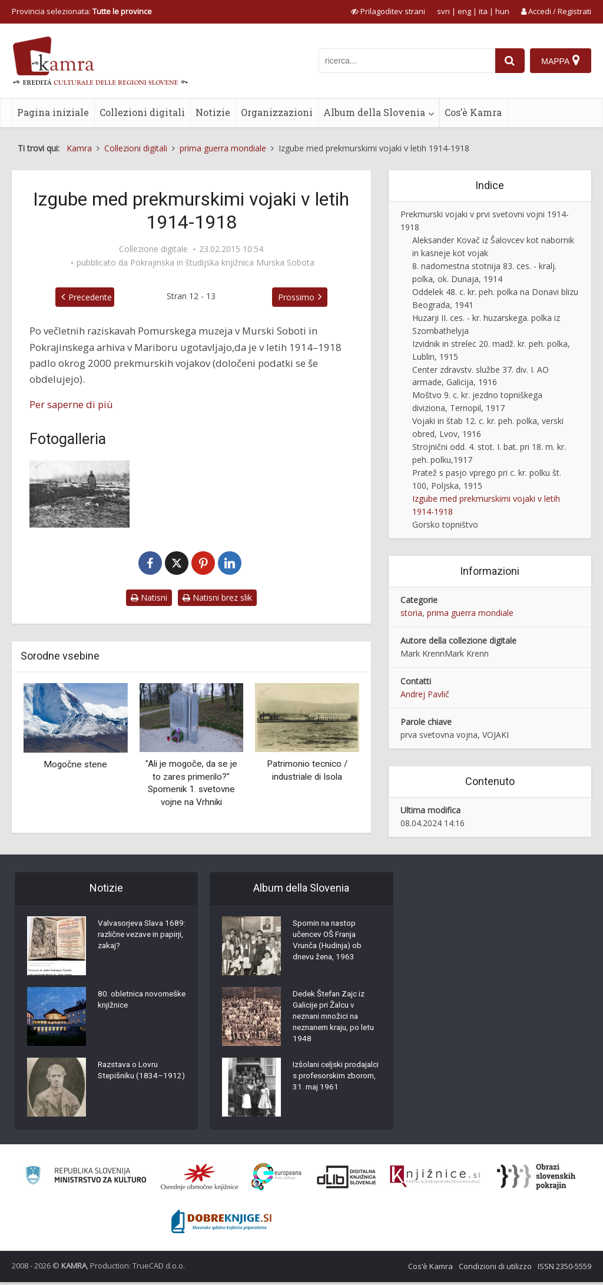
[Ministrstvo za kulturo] (86, 1180)
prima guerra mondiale (470, 612)
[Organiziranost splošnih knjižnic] (199, 1179)
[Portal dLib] (346, 1179)
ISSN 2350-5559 (564, 1269)
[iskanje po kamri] (405, 60)
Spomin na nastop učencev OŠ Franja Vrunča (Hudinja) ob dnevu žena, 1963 (329, 942)
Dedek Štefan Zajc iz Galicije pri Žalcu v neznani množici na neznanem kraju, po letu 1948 (331, 1019)
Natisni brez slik (217, 597)
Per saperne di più (71, 404)
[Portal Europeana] (276, 1180)
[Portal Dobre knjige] (221, 1224)
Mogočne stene (75, 764)
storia (411, 612)
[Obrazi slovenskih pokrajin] (536, 1179)
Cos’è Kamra (473, 112)
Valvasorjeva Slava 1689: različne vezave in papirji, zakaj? (138, 936)
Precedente (85, 297)
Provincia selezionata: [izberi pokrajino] (82, 11)
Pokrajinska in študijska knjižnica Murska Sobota (222, 262)
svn (443, 11)
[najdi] (509, 60)
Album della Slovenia (374, 112)
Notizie (213, 112)
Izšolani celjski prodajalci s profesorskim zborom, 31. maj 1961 (334, 1087)
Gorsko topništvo (445, 524)
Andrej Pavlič (424, 694)
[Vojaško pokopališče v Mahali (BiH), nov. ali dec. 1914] (79, 494)
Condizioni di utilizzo (495, 1269)
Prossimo (301, 297)
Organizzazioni (277, 112)
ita (483, 11)
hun (502, 11)
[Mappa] (560, 60)
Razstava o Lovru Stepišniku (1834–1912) (131, 1078)
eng (464, 11)
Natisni (149, 597)
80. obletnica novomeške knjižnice (136, 1001)
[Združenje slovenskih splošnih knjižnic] (435, 1179)
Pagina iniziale (53, 112)
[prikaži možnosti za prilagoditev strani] (388, 11)
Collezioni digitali (142, 112)
